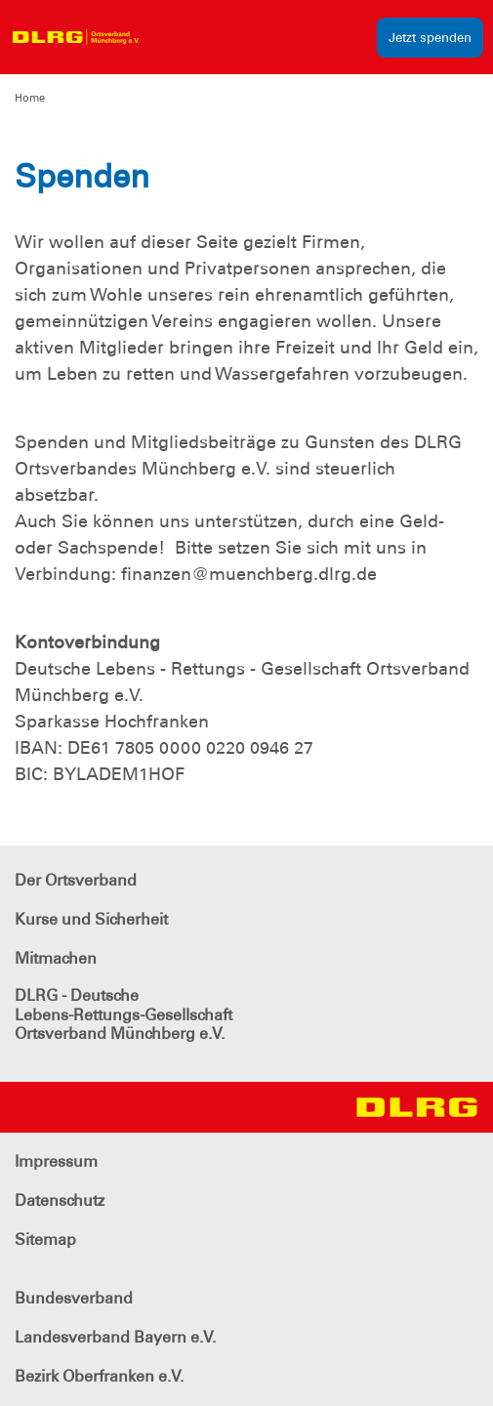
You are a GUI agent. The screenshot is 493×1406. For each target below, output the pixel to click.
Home (30, 97)
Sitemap (45, 1239)
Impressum (56, 1161)
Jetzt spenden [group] (430, 37)
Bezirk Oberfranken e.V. (99, 1376)
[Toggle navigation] (168, 37)
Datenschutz (59, 1200)
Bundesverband (74, 1298)
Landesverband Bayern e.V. (115, 1337)
